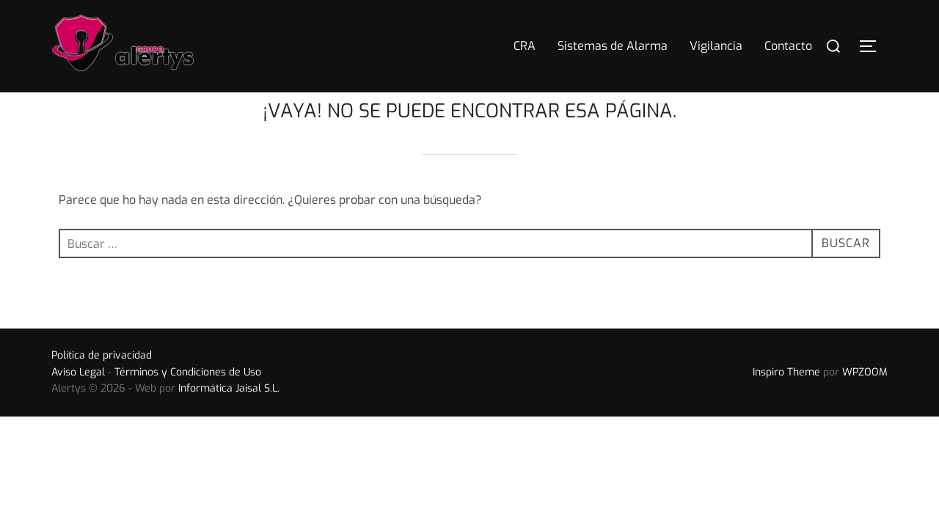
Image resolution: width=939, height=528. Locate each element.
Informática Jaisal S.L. (228, 418)
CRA (525, 46)
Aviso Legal (78, 401)
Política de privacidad (101, 385)
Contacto (788, 46)
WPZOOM (865, 401)
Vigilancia (716, 46)
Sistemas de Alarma (613, 46)
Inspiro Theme (786, 401)
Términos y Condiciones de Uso (187, 401)
